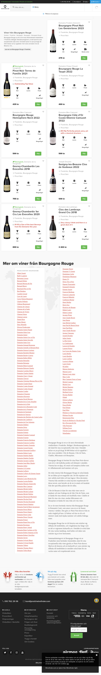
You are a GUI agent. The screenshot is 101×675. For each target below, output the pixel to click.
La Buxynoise (67, 346)
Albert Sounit (21, 273)
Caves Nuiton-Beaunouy (25, 299)
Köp (84, 58)
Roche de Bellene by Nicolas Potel (74, 429)
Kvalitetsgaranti (30, 634)
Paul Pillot (66, 418)
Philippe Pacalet (68, 423)
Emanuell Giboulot (69, 290)
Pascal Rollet (67, 413)
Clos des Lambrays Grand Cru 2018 (69, 210)
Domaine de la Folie (23, 409)
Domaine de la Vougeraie (24, 67)
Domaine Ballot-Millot (24, 361)
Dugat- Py (66, 282)
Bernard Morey (22, 286)
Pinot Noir (65, 35)
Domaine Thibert (22, 556)
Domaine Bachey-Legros (25, 358)
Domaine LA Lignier (23, 476)
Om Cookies (29, 650)
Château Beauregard (23, 305)
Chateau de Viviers (23, 313)
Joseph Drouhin (65, 161)
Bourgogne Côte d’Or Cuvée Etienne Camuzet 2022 (72, 118)
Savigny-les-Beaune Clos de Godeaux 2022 (73, 165)
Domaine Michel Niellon (25, 503)
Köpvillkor (28, 644)
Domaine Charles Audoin (25, 377)
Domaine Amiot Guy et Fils (26, 340)
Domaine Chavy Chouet (68, 66)
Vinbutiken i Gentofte (10, 631)
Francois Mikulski (68, 300)
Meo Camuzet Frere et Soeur (72, 386)
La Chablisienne (68, 349)
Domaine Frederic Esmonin (69, 23)
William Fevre (67, 437)
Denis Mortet (21, 324)
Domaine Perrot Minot (24, 519)
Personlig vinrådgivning (30, 638)
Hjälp (86, 2)
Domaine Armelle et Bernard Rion (28, 350)
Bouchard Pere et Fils (24, 289)
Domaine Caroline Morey (25, 374)
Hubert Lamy (67, 314)
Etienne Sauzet (67, 292)
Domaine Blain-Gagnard (25, 369)
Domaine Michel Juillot (24, 497)
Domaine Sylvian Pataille (25, 553)
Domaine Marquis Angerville (26, 492)
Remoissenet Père (68, 426)
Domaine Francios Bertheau (26, 447)
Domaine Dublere (22, 430)
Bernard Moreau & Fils (24, 283)
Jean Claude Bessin (69, 322)
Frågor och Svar (31, 631)
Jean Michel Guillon (69, 327)
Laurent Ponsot (67, 354)
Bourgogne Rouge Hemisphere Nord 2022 (26, 116)
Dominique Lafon (68, 276)
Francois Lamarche (69, 298)
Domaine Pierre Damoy (24, 521)
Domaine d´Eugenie (23, 398)
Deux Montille (21, 326)
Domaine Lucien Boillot (25, 489)
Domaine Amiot (22, 337)
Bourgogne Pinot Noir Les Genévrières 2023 (71, 27)
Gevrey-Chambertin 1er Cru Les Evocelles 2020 (26, 212)
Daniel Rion (21, 321)
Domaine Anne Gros (23, 345)
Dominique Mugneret (69, 279)
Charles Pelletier (22, 302)
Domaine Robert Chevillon (25, 545)
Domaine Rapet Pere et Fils (26, 532)
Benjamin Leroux (22, 278)
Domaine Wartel (68, 271)
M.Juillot (65, 373)
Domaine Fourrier (23, 444)
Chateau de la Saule (23, 310)
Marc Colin (66, 383)
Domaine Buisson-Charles (25, 372)
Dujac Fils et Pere (68, 284)
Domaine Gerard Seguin (25, 455)
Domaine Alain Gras (23, 334)
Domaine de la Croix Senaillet (26, 406)
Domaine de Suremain (24, 417)
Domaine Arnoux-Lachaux (25, 353)
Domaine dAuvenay (23, 401)
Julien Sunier (67, 343)
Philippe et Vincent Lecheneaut (73, 421)
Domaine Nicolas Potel (24, 508)
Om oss (27, 622)
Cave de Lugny (22, 297)
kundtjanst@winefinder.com (38, 610)
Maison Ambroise (68, 375)
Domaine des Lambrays (68, 207)
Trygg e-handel (30, 647)
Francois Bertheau (68, 295)
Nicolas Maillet (68, 402)
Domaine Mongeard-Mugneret (27, 505)
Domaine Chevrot (22, 382)
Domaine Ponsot (22, 529)
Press (26, 641)
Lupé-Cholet (67, 370)
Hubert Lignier (67, 316)
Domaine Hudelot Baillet (25, 463)
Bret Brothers (21, 291)
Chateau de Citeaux (23, 307)
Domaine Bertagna (23, 366)
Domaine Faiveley (23, 436)
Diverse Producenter (23, 329)
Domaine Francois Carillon (25, 449)
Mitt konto (95, 2)
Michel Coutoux (68, 389)
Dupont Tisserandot (69, 287)
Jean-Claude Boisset (69, 335)
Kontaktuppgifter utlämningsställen (54, 630)
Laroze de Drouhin (69, 351)
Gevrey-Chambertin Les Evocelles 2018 (26, 167)
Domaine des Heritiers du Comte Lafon (29, 422)
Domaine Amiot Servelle (25, 342)
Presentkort (7, 625)
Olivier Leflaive (68, 407)
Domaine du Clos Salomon (25, 428)
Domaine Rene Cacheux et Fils (27, 540)
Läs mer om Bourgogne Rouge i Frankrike (17, 49)
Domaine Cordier (22, 396)
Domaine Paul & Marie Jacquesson (28, 516)
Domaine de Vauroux (24, 420)
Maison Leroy (67, 378)
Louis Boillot (67, 359)
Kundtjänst (76, 2)
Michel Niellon (67, 397)
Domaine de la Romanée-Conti (27, 412)
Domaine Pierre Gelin (24, 524)
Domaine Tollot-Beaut (70, 268)
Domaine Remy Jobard (24, 537)
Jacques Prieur (67, 319)
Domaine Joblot (22, 473)
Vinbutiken (6, 622)
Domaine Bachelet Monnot (25, 356)
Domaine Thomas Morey (25, 559)
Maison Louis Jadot (69, 381)
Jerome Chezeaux (68, 338)
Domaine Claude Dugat (24, 388)
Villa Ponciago (67, 434)
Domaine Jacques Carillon (25, 468)
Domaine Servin (22, 548)
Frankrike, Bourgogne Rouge (72, 32)
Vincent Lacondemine (70, 439)
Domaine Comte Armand (25, 390)
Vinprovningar (8, 628)
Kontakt (50, 622)
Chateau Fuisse (22, 315)
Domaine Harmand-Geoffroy (26, 457)
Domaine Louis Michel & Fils (26, 487)
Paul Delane (66, 415)
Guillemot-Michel (68, 303)
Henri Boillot (67, 306)
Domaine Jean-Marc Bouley (26, 471)
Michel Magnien (68, 394)
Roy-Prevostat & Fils (69, 431)
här (68, 664)
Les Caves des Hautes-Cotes (72, 357)
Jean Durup (66, 325)
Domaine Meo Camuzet (22, 112)
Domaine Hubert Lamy (24, 460)
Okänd (65, 405)
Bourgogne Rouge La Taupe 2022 (71, 70)
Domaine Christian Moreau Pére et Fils (29, 385)
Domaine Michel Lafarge (25, 500)
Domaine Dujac (22, 433)
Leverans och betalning (52, 626)
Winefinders (66, 442)
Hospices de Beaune (69, 311)
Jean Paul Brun (67, 333)
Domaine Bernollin (23, 364)
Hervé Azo (66, 308)
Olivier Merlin (67, 410)
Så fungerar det (30, 628)
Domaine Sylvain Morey (25, 551)
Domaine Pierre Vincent (24, 527)
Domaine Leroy (22, 484)
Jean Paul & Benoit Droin (71, 330)
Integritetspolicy (31, 625)
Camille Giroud (22, 294)
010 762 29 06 (65, 2)
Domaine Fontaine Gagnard (26, 441)
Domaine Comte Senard (24, 393)
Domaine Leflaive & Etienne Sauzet (28, 481)
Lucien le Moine (68, 367)
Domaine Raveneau (23, 535)
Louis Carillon (67, 365)
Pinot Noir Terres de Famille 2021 (24, 72)
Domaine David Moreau (25, 404)
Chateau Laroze (22, 318)
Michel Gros (67, 391)
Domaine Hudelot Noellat (25, 465)
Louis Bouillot (67, 362)
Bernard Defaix (22, 281)
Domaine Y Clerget (69, 274)
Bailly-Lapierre (22, 275)
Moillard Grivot (68, 399)
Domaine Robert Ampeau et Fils (27, 543)
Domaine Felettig (22, 438)
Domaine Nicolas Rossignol (26, 511)
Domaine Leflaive (23, 479)
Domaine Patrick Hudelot (25, 513)
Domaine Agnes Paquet (24, 332)
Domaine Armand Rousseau (26, 348)
